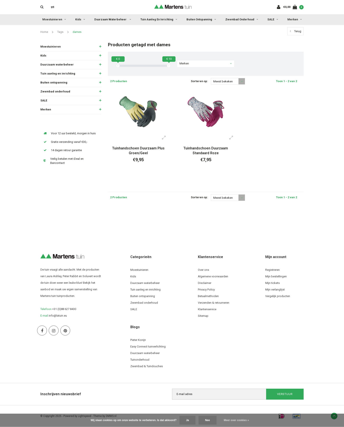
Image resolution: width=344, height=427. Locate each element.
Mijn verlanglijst (275, 289)
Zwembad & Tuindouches (146, 366)
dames (77, 32)
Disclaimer (204, 283)
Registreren (272, 269)
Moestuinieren (54, 19)
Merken (294, 19)
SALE (272, 19)
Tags (60, 32)
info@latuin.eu (58, 315)
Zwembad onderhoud (241, 19)
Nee (207, 420)
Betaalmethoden (208, 296)
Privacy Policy (206, 289)
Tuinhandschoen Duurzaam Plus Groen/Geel (138, 150)
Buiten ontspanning (201, 19)
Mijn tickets (272, 283)
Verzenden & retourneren (213, 302)
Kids (80, 19)
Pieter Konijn (138, 340)
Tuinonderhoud (139, 359)
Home (44, 32)
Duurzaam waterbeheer (112, 19)
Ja (187, 420)
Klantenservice (207, 309)
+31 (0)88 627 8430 (64, 309)
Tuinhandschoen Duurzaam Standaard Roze (205, 150)
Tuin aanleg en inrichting (158, 19)
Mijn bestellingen (276, 276)
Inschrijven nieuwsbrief (60, 394)
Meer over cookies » (236, 420)
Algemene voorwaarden (213, 276)
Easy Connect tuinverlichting (148, 346)
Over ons (203, 269)
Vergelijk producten (277, 296)
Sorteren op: (199, 81)
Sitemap (203, 315)
